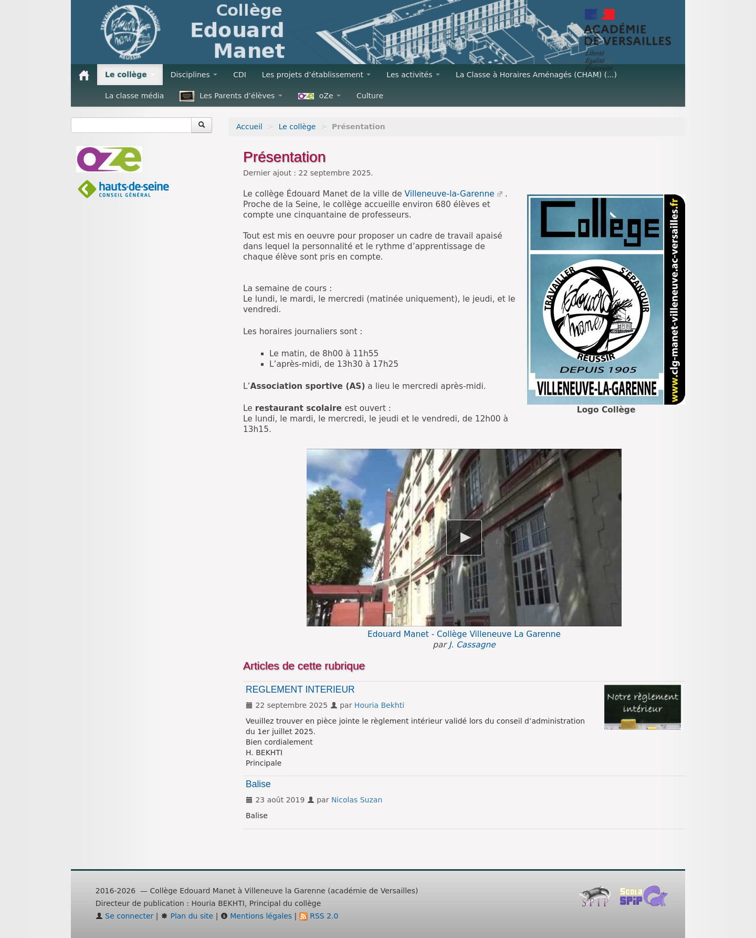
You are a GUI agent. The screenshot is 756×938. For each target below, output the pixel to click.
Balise (258, 784)
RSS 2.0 (319, 916)
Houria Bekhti (379, 705)
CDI (239, 74)
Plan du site (187, 916)
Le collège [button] (130, 74)
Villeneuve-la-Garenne (450, 194)
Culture (369, 95)
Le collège (297, 126)
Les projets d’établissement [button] (316, 74)
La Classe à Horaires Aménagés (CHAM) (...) (536, 74)
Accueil (249, 126)
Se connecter (125, 916)
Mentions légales (256, 916)
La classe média (134, 95)
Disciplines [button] (194, 74)
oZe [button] (319, 95)
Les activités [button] (413, 74)
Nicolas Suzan (356, 800)
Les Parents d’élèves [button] (231, 96)
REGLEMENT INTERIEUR (300, 689)
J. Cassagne (472, 645)
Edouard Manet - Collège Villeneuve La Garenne (464, 634)
